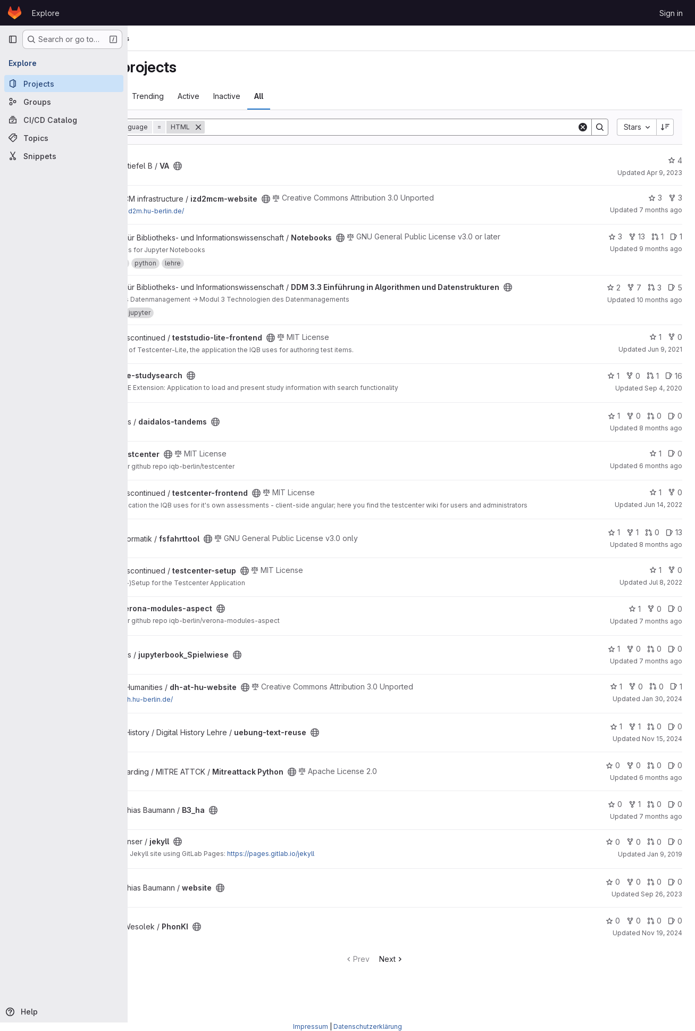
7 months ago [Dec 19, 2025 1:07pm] (660, 637)
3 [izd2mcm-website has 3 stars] (655, 197)
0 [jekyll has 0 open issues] (675, 857)
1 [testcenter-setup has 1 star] (655, 586)
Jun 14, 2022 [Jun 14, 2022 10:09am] (663, 513)
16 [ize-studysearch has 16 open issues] (673, 384)
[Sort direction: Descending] (665, 127)
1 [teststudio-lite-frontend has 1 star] (655, 345)
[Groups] (63, 101)
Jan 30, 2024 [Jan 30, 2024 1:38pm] (662, 715)
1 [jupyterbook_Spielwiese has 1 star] (614, 665)
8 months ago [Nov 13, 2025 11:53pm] (660, 561)
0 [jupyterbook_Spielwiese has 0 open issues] (675, 665)
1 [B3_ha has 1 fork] (635, 820)
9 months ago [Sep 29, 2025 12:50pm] (660, 249)
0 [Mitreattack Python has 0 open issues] (675, 781)
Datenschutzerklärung (367, 1026)
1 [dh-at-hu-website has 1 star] (616, 702)
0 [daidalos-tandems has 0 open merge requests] (654, 424)
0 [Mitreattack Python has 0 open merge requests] (654, 781)
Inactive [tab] (300, 96)
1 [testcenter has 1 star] (655, 462)
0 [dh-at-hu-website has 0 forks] (636, 702)
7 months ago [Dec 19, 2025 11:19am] (660, 210)
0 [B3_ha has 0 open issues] (675, 820)
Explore (46, 13)
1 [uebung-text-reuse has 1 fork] (635, 742)
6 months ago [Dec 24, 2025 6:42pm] (660, 794)
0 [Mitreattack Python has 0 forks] (633, 781)
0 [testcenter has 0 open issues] (675, 462)
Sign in (671, 13)
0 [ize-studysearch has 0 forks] (633, 384)
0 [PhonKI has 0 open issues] (675, 937)
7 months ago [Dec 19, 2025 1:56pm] (660, 833)
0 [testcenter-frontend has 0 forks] (675, 500)
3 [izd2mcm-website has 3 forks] (675, 197)
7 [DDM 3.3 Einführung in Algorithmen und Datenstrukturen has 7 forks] (634, 287)
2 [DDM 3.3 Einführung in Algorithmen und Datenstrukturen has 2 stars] (614, 287)
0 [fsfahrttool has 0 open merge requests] (652, 548)
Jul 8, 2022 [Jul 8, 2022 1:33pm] (665, 598)
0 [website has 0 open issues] (675, 898)
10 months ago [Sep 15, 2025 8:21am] (659, 300)
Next (428, 974)
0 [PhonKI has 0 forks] (633, 937)
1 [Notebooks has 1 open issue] (676, 236)
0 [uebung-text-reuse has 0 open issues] (675, 742)
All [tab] (332, 96)
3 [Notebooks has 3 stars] (615, 236)
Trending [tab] (221, 96)
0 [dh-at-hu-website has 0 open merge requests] (656, 702)
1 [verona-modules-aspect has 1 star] (635, 624)
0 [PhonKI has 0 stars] (613, 937)
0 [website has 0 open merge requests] (654, 898)
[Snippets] (63, 155)
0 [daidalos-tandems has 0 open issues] (675, 424)
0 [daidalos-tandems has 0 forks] (633, 424)
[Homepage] (14, 12)
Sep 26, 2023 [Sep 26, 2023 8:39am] (661, 910)
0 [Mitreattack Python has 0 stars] (613, 781)
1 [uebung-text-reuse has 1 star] (616, 742)
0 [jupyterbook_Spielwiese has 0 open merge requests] (654, 665)
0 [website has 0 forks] (633, 898)
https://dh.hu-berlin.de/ (210, 716)
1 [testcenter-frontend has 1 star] (655, 500)
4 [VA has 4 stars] (675, 160)
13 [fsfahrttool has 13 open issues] (674, 548)
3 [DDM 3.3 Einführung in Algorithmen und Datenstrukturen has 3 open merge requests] (654, 287)
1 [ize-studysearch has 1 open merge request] (653, 384)
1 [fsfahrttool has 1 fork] (632, 548)
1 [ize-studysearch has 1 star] (613, 384)
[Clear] (582, 127)
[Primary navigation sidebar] (12, 39)
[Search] (427, 127)
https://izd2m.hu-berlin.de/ (215, 211)
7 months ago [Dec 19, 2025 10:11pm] (660, 677)
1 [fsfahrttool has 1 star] (614, 548)
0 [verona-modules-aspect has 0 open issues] (675, 624)
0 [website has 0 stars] (613, 898)
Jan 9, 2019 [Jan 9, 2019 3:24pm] (664, 870)
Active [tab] (262, 96)
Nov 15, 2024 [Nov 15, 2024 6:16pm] (662, 755)
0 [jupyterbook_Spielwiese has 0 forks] (633, 665)
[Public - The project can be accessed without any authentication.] (251, 166)
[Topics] (63, 137)
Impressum (310, 1026)
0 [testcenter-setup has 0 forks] (675, 586)
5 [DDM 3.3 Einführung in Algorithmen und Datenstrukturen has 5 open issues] (675, 287)
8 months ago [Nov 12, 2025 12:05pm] (660, 436)
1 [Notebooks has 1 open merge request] (657, 236)
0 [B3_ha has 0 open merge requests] (654, 820)
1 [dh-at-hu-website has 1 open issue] (676, 702)
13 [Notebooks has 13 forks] (637, 236)
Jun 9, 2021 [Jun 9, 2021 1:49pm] (665, 358)
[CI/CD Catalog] (63, 119)
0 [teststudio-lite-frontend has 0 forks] (675, 345)
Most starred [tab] (169, 96)
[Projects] (63, 83)
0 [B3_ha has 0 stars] (615, 820)
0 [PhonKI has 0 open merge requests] (654, 937)
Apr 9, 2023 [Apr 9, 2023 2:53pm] (664, 173)
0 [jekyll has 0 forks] (633, 857)
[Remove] (271, 127)
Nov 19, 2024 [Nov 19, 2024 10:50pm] (662, 949)
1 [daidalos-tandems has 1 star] (614, 424)
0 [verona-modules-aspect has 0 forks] (654, 624)
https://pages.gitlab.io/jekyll (344, 870)
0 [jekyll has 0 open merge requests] (654, 857)
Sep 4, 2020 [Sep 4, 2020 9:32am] (663, 397)
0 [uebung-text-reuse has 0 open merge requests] (654, 742)
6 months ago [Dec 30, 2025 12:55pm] (660, 474)
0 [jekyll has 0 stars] (613, 857)
